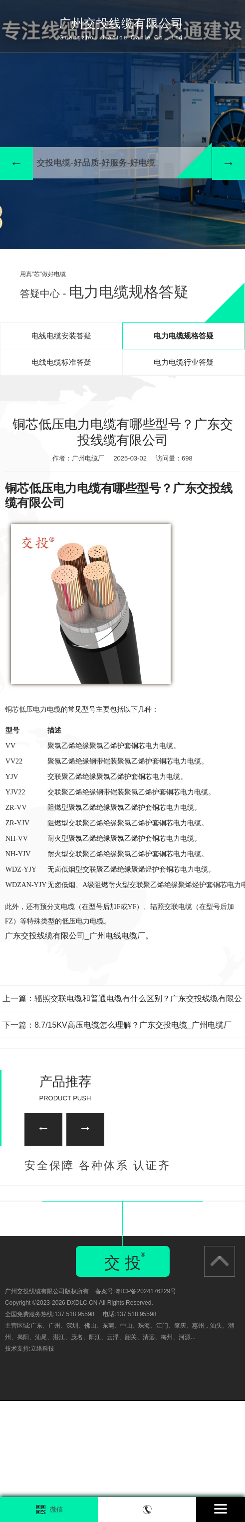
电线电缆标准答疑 (61, 362)
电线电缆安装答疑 (61, 335)
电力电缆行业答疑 (184, 362)
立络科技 (42, 1469)
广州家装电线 (71, 1209)
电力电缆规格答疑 (184, 335)
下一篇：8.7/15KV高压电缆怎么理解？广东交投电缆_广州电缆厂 (117, 1025)
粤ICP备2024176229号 (145, 1412)
